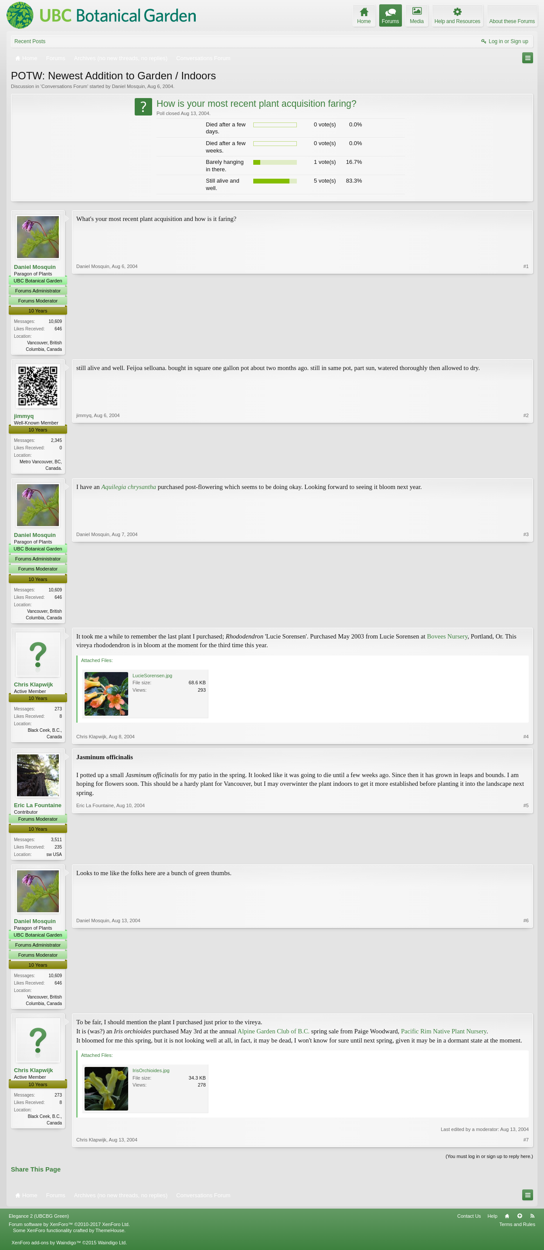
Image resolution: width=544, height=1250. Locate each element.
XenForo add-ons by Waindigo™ (46, 1246)
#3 (526, 618)
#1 (526, 348)
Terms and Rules (517, 1228)
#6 (526, 1005)
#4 (526, 738)
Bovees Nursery (447, 638)
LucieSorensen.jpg (152, 677)
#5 (526, 855)
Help (492, 1220)
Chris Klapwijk (33, 686)
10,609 (55, 321)
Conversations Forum (64, 86)
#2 (526, 468)
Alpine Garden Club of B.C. (273, 1035)
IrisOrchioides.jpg (151, 1074)
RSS (532, 1220)
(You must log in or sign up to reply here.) (489, 1160)
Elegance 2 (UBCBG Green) (39, 1220)
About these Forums (512, 21)
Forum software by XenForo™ (69, 1228)
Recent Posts (29, 41)
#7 (526, 1143)
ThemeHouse (109, 1234)
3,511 (56, 841)
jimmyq (24, 417)
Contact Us (469, 1220)
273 (58, 711)
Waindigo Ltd (112, 1246)
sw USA (54, 856)
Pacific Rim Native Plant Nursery (443, 1035)
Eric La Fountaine (37, 807)
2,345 (56, 441)
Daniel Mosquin (128, 86)
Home (507, 1220)
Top (520, 1220)
